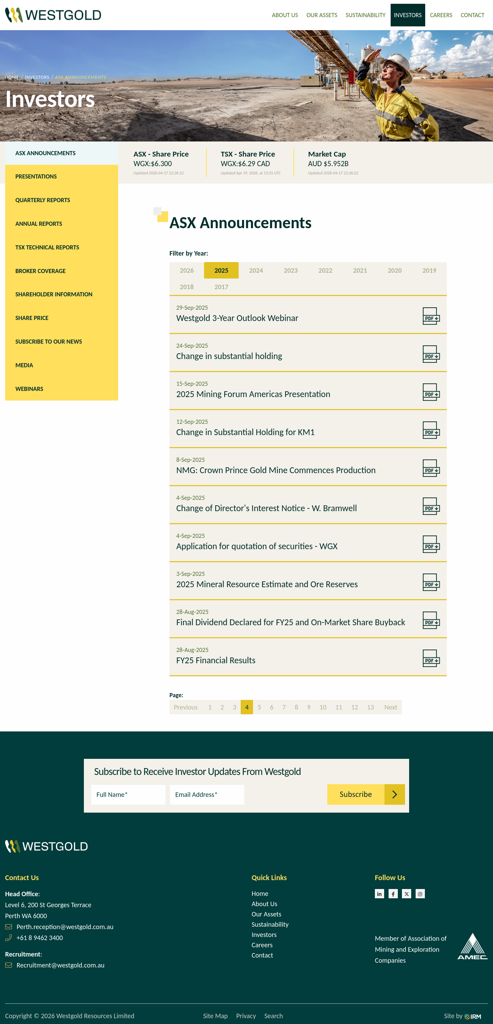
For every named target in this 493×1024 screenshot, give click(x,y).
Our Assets (321, 14)
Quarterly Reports (42, 199)
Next (390, 706)
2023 (291, 270)
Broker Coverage (40, 270)
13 (370, 706)
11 (338, 706)
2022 (325, 270)
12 (354, 706)
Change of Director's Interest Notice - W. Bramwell (266, 507)
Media (24, 364)
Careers (441, 14)
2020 (395, 270)
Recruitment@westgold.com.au (61, 964)
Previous (186, 706)
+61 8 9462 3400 (40, 937)
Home (260, 893)
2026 (187, 270)
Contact (472, 14)
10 (322, 706)
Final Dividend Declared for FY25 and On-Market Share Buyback (290, 621)
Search (273, 1015)
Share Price (32, 317)
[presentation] (286, 793)
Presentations (36, 176)
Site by (462, 1015)
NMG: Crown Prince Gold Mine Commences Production (276, 469)
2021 (360, 270)
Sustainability (365, 14)
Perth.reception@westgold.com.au (65, 926)
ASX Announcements (45, 152)
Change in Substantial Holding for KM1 (245, 431)
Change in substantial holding (229, 355)
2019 (429, 270)
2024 (256, 270)
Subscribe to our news (48, 341)
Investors (408, 14)
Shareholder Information (53, 294)
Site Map (215, 1015)
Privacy (246, 1015)
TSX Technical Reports (47, 246)
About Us (285, 14)
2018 (187, 286)
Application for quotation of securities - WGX (257, 545)
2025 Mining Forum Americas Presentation (253, 393)
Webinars (29, 388)
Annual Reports (38, 223)
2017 (222, 286)
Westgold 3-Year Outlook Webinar (237, 317)
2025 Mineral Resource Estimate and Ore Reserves (267, 583)
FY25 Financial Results (215, 659)
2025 (222, 270)
